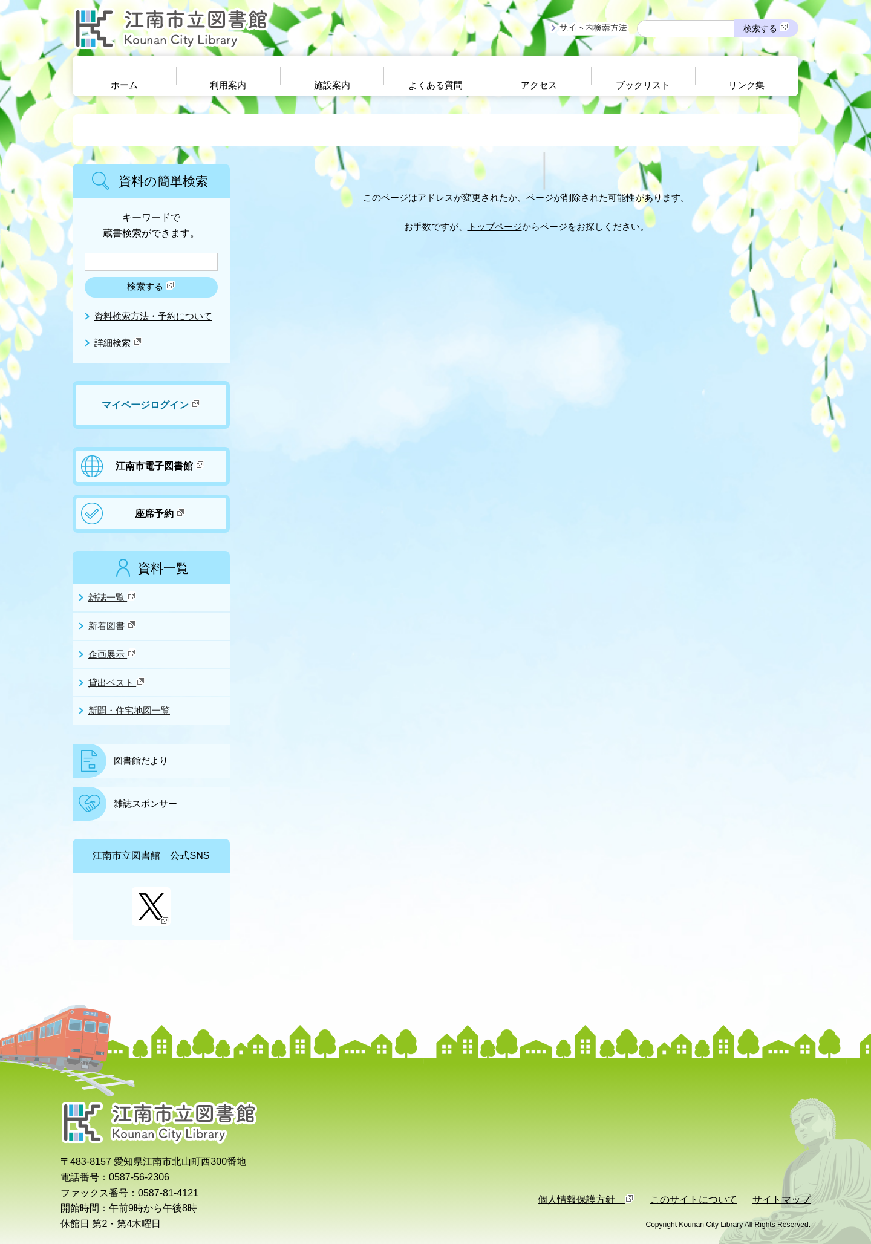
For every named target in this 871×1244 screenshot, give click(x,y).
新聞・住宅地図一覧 (129, 710)
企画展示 (112, 653)
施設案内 (332, 85)
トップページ (495, 227)
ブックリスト (643, 85)
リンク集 (746, 85)
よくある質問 (435, 85)
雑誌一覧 (112, 596)
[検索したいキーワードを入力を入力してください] (151, 262)
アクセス (539, 85)
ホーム (124, 85)
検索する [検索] (766, 27)
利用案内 (228, 85)
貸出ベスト (117, 682)
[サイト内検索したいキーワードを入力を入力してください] (686, 28)
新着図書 (112, 625)
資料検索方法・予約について (153, 316)
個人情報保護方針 (586, 1199)
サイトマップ (781, 1199)
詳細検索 (118, 343)
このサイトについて (693, 1199)
